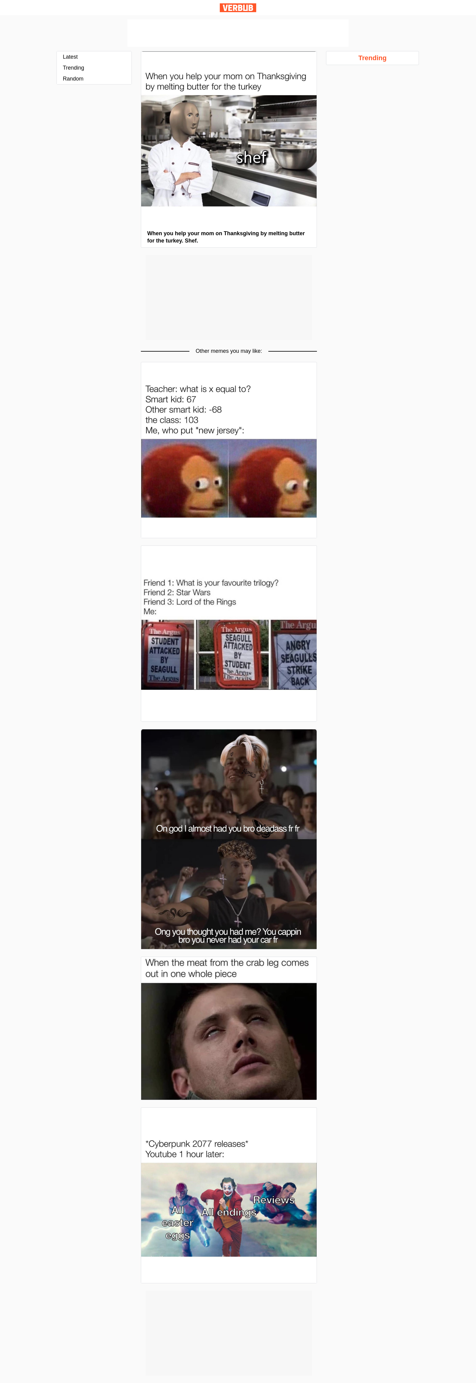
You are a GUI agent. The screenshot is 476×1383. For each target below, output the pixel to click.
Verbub (238, 7)
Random (73, 79)
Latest (70, 57)
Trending (73, 68)
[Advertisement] (237, 33)
